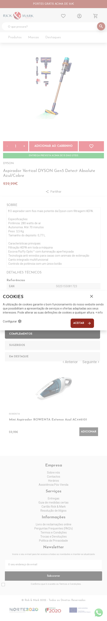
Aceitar (82, 323)
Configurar (12, 321)
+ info (99, 312)
